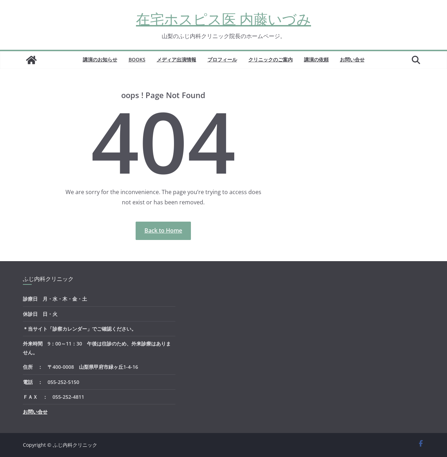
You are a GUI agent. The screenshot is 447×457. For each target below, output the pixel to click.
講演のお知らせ (100, 59)
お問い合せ (352, 59)
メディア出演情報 (176, 59)
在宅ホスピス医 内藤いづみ (223, 19)
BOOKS (137, 59)
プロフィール (222, 59)
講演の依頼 (316, 59)
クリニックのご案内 (270, 59)
